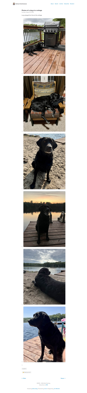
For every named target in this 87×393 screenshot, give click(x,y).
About (52, 3)
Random (72, 3)
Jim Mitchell (57, 388)
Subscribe (66, 3)
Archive (61, 3)
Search (56, 3)
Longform (24, 368)
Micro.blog (34, 388)
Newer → (63, 378)
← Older (24, 378)
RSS (47, 385)
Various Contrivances (20, 4)
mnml (45, 388)
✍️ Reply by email (27, 372)
